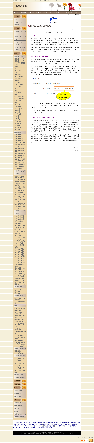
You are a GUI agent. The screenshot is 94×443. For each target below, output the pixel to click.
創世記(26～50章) (20, 61)
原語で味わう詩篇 (20, 142)
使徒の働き (18, 224)
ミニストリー (18, 28)
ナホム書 (17, 120)
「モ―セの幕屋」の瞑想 (20, 184)
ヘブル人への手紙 (20, 241)
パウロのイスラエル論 (20, 337)
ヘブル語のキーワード (20, 360)
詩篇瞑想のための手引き (20, 145)
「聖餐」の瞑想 (19, 335)
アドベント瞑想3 (20, 257)
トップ (17, 12)
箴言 (16, 90)
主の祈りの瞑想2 (20, 251)
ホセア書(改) (18, 108)
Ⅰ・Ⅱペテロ (19, 239)
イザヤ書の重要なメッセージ (20, 197)
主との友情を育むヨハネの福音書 (20, 226)
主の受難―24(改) (20, 278)
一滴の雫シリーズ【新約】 (19, 212)
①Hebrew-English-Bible (38, 422)
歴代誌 (17, 80)
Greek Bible (39, 424)
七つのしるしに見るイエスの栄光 (20, 275)
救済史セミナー (18, 411)
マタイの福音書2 (20, 218)
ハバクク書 (18, 122)
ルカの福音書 (19, 222)
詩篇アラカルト (19, 162)
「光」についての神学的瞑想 (20, 328)
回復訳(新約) (46, 424)
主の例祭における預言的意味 (20, 187)
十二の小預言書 (59, 426)
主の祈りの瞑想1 (20, 249)
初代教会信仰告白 (20, 319)
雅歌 (16, 94)
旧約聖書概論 (43, 12)
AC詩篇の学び (19, 168)
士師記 (17, 73)
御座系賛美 (17, 393)
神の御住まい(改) (20, 181)
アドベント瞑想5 (20, 260)
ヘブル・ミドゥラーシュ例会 (20, 367)
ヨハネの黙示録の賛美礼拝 (20, 302)
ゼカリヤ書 (18, 128)
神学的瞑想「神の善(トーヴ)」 (20, 316)
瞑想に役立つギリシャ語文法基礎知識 (20, 376)
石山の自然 (17, 380)
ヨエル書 (17, 110)
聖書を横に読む (18, 56)
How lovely (17, 384)
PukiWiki (80, 437)
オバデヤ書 (18, 114)
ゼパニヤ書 (18, 124)
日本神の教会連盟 (19, 417)
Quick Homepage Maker (86, 436)
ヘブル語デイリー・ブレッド (70, 12)
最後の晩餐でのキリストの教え (20, 268)
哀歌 (16, 102)
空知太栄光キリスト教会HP (20, 24)
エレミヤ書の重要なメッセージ (20, 200)
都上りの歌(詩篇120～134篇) (19, 156)
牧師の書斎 (21, 6)
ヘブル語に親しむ (19, 355)
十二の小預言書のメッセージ (20, 207)
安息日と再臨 (19, 340)
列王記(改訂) (18, 78)
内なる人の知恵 (19, 353)
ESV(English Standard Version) (59, 424)
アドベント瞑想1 (20, 253)
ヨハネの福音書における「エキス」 (20, 283)
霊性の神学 (18, 310)
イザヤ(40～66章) (20, 98)
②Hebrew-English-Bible (52, 422)
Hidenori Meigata (46, 432)
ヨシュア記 (18, 71)
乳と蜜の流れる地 (20, 194)
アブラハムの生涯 (20, 179)
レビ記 (17, 65)
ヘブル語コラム (19, 358)
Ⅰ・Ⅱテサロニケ (20, 237)
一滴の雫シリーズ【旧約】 (19, 172)
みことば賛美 (18, 390)
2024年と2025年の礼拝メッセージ (26, 427)
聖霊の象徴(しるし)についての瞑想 (20, 272)
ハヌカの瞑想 (19, 192)
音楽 (15, 387)
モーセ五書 (18, 289)
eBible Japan (32, 424)
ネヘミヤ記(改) (19, 84)
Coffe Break (18, 396)
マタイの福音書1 (20, 216)
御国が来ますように (20, 414)
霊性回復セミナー (20, 351)
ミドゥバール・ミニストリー (20, 43)
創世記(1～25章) (19, 59)
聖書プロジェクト (19, 403)
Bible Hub (77, 422)
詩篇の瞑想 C (19, 141)
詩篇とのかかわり (20, 164)
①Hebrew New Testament (66, 422)
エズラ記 (17, 82)
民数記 (17, 67)
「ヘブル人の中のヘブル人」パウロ (20, 343)
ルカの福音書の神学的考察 (20, 299)
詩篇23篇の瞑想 (19, 148)
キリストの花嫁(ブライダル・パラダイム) (20, 324)
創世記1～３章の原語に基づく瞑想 (20, 176)
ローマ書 (17, 229)
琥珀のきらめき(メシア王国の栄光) (19, 49)
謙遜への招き (19, 247)
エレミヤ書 (18, 100)
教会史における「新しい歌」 (19, 313)
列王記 (52, 22)
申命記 (17, 69)
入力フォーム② (29, 426)
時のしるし (17, 408)
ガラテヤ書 (18, 235)
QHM (92, 437)
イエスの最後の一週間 (20, 265)
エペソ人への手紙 (20, 231)
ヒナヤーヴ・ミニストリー (20, 38)
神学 (15, 306)
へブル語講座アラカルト (20, 371)
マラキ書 (17, 130)
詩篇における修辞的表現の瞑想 (20, 159)
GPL (89, 437)
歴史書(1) (17, 291)
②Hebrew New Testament (20, 424)
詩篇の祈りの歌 (19, 166)
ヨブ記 (17, 88)
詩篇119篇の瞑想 (20, 153)
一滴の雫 (34, 12)
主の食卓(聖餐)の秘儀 (20, 332)
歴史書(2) (17, 293)
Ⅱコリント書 (19, 233)
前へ (73, 29)
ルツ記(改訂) (18, 74)
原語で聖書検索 (72, 424)
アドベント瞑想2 (20, 255)
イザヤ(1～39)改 (19, 96)
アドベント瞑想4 (20, 258)
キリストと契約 (19, 346)
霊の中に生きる (19, 280)
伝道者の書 (18, 92)
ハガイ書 (17, 126)
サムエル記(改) (19, 76)
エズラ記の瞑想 (19, 190)
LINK (15, 400)
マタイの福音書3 (20, 220)
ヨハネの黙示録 (19, 245)
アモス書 (17, 112)
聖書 (15, 53)
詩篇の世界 (25, 12)
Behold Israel (18, 405)
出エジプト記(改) (20, 63)
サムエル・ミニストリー (20, 33)
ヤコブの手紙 (19, 243)
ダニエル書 (18, 106)
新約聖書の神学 (54, 12)
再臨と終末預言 (19, 321)
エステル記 (18, 86)
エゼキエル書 (19, 104)
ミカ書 (17, 118)
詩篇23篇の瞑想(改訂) (20, 150)
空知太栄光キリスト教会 (24, 422)
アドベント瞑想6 (20, 262)
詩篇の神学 (18, 135)
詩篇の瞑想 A (19, 137)
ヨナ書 (17, 116)
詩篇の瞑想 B (19, 139)
